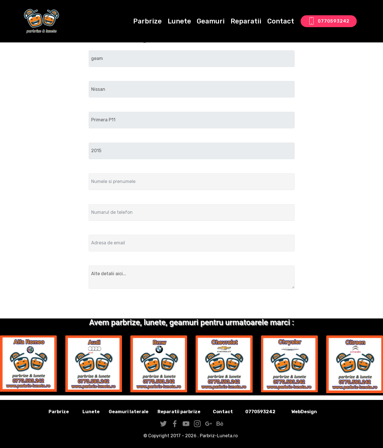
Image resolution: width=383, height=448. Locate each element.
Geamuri (211, 21)
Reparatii (246, 21)
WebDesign (313, 411)
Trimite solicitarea (191, 304)
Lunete (179, 21)
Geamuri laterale (128, 411)
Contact (280, 21)
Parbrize (147, 21)
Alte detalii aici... (192, 277)
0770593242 (328, 21)
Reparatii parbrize (178, 411)
